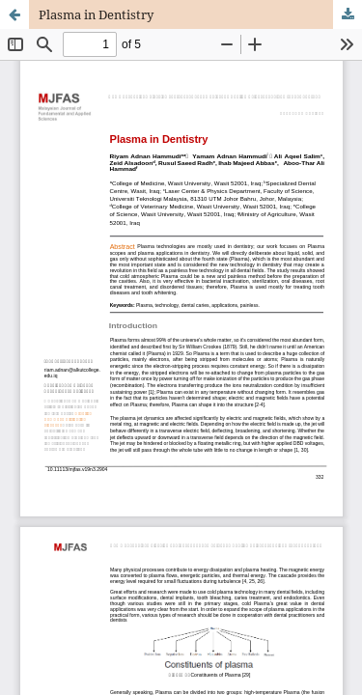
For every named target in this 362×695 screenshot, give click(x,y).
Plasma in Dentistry (96, 14)
